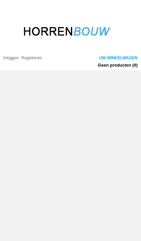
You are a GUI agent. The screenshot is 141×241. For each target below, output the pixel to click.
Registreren (31, 58)
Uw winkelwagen (118, 58)
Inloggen (11, 58)
